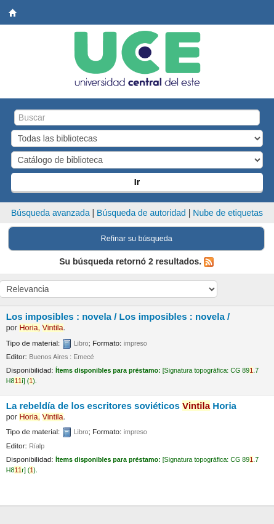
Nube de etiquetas (228, 213)
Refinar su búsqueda (136, 238)
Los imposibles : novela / (118, 316)
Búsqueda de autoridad (141, 213)
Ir (137, 182)
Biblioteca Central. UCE (13, 13)
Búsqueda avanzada (50, 213)
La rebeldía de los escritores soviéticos (121, 405)
